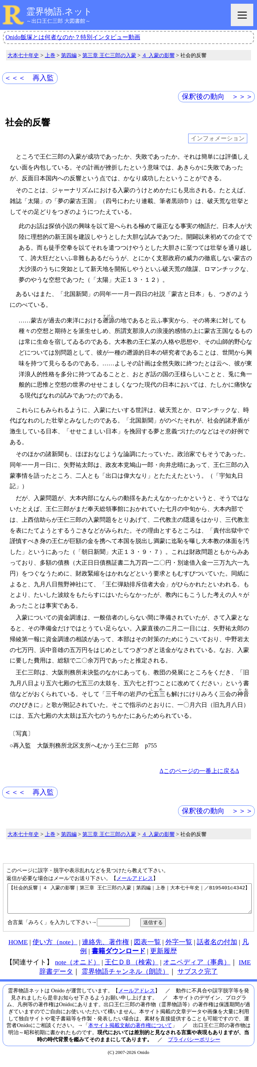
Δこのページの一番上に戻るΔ (199, 771)
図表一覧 (147, 947)
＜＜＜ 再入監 (29, 78)
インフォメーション (218, 138)
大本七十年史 (23, 55)
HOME (18, 947)
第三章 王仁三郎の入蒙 (109, 55)
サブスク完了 (197, 977)
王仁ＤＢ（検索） (132, 967)
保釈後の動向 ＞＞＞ (217, 96)
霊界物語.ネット (59, 11)
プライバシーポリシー (194, 1045)
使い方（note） (55, 947)
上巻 (50, 55)
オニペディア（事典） (196, 967)
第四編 (69, 55)
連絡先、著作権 (105, 947)
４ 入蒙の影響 (158, 55)
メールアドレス (134, 878)
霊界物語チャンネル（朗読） (125, 977)
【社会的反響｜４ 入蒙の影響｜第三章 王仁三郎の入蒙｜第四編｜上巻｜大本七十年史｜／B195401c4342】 (129, 901)
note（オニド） (77, 967)
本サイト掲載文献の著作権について (130, 1031)
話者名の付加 (217, 947)
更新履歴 (163, 956)
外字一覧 (178, 947)
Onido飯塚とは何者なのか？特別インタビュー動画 (73, 37)
